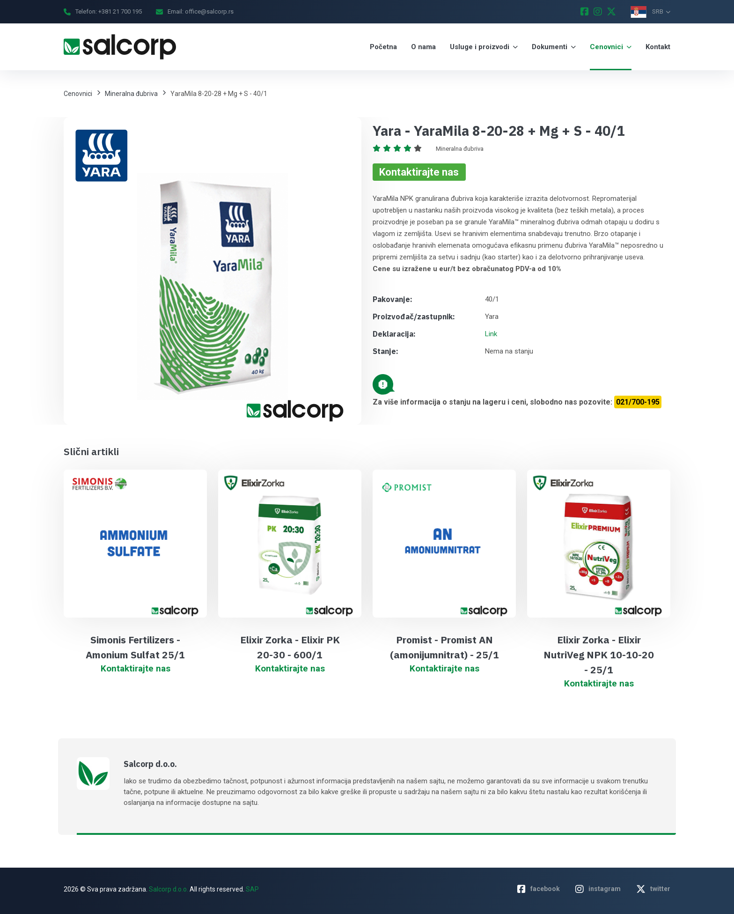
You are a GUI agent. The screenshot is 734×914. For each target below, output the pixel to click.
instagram (598, 889)
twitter (653, 889)
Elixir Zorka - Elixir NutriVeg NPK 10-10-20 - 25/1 (598, 654)
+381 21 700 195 (120, 11)
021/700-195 (638, 402)
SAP (252, 889)
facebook (538, 889)
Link (491, 334)
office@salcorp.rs (209, 11)
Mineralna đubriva (131, 93)
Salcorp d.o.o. (167, 889)
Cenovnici (78, 93)
